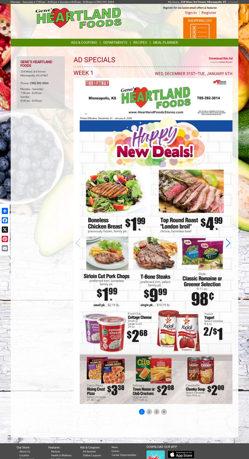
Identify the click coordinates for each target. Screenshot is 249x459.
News (115, 447)
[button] (228, 243)
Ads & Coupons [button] (84, 42)
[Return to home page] (79, 17)
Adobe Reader (225, 62)
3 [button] (156, 411)
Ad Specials (89, 451)
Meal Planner (165, 42)
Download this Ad (220, 58)
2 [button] (149, 411)
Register (209, 12)
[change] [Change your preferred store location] (233, 1)
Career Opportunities (124, 454)
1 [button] (142, 411)
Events (115, 451)
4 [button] (164, 411)
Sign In (191, 12)
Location (24, 455)
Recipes (140, 42)
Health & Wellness (61, 455)
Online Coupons (92, 455)
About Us (24, 451)
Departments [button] (115, 42)
